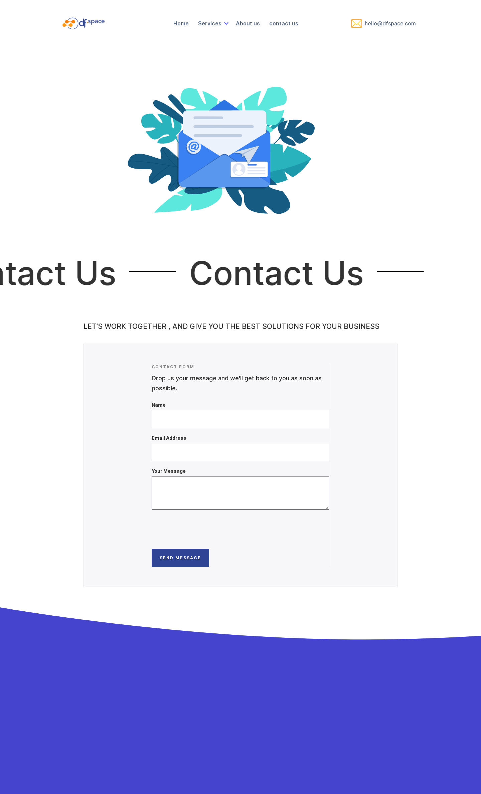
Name (159, 405)
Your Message (169, 471)
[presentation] (202, 529)
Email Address (169, 438)
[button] (212, 23)
